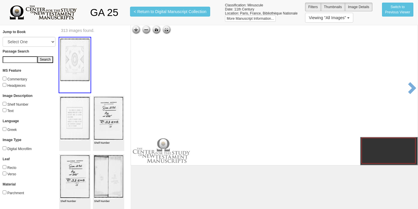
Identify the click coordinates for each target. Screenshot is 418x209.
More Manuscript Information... (250, 19)
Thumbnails (333, 7)
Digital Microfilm (19, 149)
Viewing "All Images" (329, 17)
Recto (11, 168)
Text (10, 111)
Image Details (358, 7)
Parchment (15, 193)
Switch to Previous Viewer (397, 9)
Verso (11, 174)
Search (45, 59)
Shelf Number (17, 104)
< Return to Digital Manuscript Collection (170, 11)
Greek (12, 130)
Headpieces (16, 86)
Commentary (17, 79)
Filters (313, 7)
